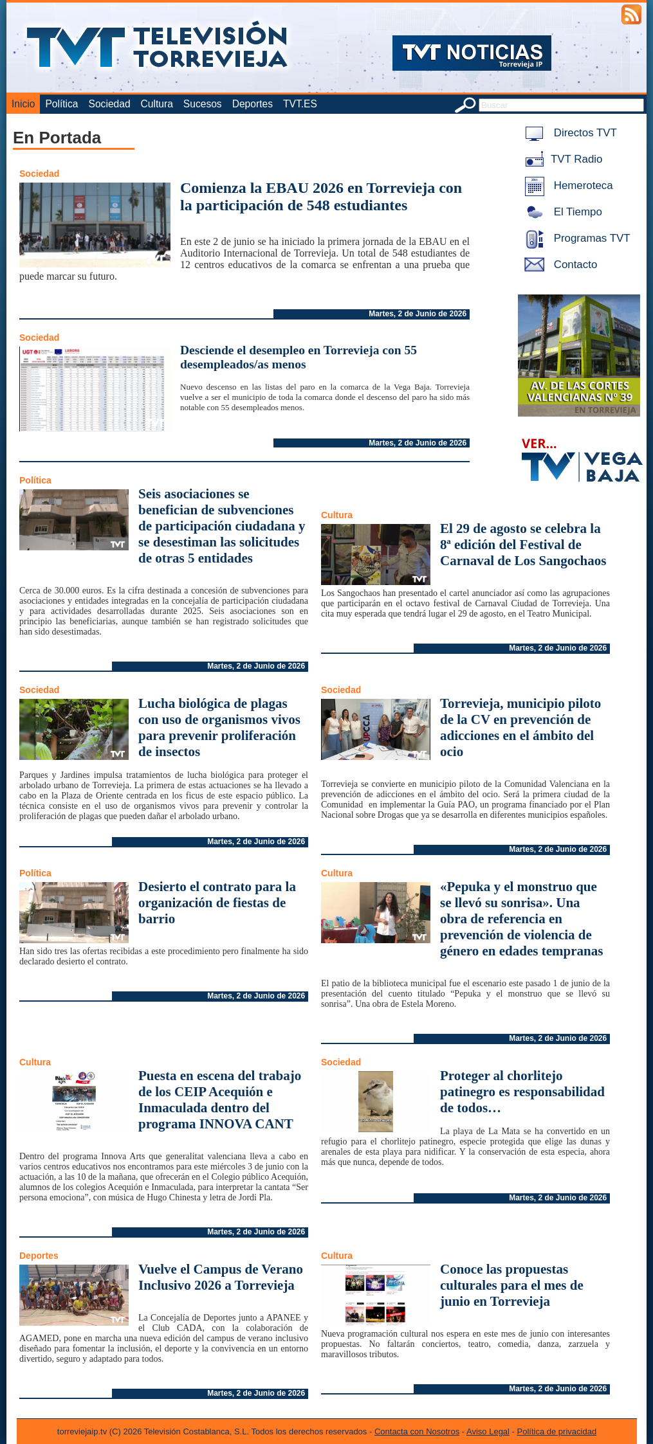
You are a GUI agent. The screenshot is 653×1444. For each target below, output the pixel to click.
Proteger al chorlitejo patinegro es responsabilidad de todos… (522, 1091)
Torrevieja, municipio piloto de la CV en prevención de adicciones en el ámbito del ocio (520, 727)
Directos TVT (568, 133)
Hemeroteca (566, 185)
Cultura (157, 103)
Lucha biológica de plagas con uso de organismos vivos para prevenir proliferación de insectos (219, 727)
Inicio (23, 103)
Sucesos (202, 103)
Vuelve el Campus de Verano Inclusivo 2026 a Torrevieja (220, 1277)
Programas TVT (575, 238)
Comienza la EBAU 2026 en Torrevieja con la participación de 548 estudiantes (321, 196)
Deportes (252, 103)
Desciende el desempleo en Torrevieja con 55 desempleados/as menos (298, 357)
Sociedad (110, 103)
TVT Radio (561, 159)
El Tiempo (561, 212)
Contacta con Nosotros (416, 1431)
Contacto (558, 264)
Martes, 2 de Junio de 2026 (417, 313)
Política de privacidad (557, 1431)
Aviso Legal (488, 1431)
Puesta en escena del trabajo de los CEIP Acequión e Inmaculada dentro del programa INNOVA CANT (219, 1100)
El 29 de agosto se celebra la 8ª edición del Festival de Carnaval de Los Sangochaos (523, 544)
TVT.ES (300, 103)
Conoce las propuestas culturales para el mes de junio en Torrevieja (512, 1285)
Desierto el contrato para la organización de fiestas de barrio (217, 902)
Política (61, 103)
